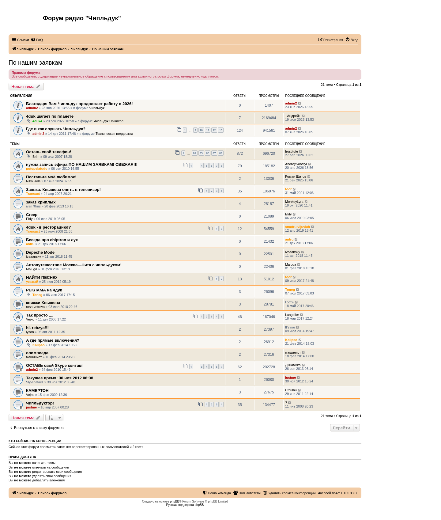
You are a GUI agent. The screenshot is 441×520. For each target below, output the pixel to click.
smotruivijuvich (297, 227)
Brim (36, 156)
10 (201, 130)
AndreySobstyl (296, 164)
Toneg (37, 295)
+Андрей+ (293, 116)
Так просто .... (39, 315)
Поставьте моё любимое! (51, 177)
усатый (32, 281)
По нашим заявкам (35, 62)
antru (30, 244)
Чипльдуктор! (40, 403)
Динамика (293, 365)
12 (214, 130)
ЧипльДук (96, 108)
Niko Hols (33, 181)
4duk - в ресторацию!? (48, 227)
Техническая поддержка (114, 133)
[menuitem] (37, 40)
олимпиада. (38, 353)
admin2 (32, 108)
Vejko (30, 319)
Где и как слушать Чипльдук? (55, 129)
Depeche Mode (40, 252)
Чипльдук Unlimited (108, 121)
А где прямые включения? (52, 340)
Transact (33, 193)
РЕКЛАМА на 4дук (44, 290)
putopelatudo (36, 168)
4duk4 (37, 121)
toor (288, 189)
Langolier (292, 315)
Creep (31, 214)
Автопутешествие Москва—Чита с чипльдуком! (74, 265)
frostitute (291, 151)
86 (207, 153)
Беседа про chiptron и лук (52, 239)
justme (290, 377)
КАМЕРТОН (37, 390)
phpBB (174, 501)
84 (194, 153)
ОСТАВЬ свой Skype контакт (54, 365)
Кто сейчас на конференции (35, 441)
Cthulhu (291, 390)
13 (220, 130)
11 (207, 130)
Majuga (31, 269)
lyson (30, 332)
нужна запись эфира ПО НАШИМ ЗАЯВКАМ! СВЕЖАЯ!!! (82, 164)
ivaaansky (33, 256)
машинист (34, 357)
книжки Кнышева (43, 302)
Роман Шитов (295, 176)
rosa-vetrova (35, 307)
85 (201, 153)
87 (214, 153)
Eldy (29, 219)
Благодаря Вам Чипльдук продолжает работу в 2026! (79, 103)
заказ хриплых (40, 202)
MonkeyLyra (294, 201)
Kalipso (38, 345)
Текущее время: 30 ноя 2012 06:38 (59, 378)
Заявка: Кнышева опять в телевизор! (63, 189)
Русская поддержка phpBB (185, 505)
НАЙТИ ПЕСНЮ (41, 277)
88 (220, 153)
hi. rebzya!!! (37, 327)
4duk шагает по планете (50, 116)
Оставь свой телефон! (48, 152)
